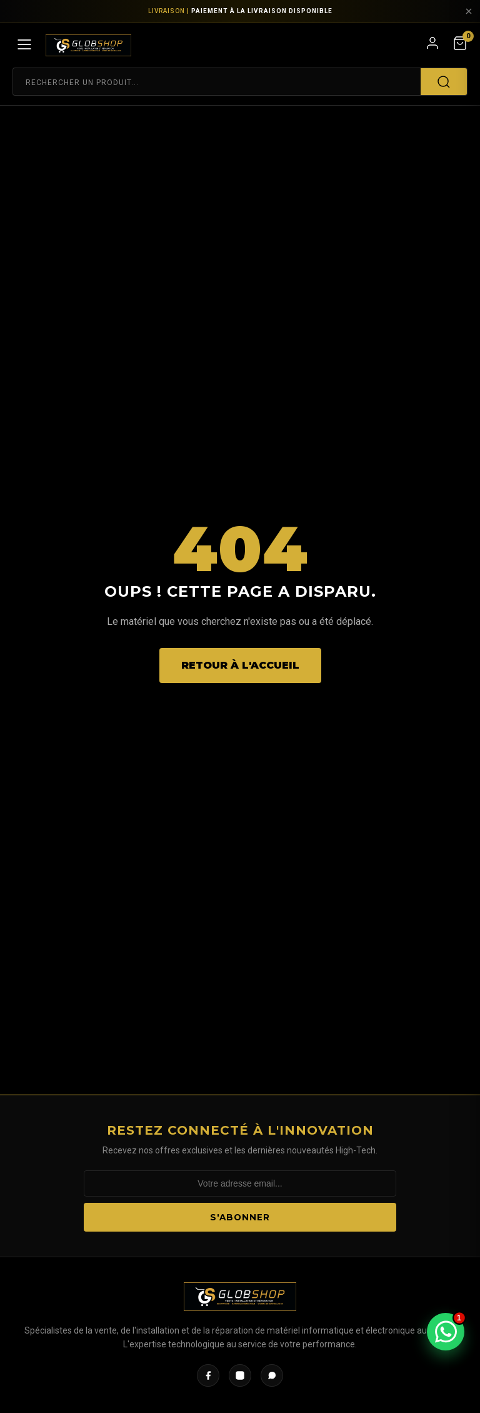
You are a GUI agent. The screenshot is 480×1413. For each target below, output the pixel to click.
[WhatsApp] (272, 1375)
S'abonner (240, 1217)
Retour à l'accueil (240, 665)
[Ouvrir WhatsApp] (445, 1331)
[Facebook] (208, 1375)
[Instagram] (240, 1375)
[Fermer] (469, 11)
